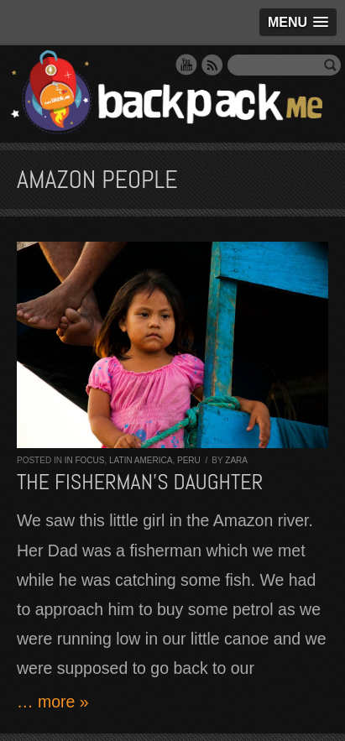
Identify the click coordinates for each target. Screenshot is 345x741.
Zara (236, 460)
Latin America (140, 460)
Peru (189, 460)
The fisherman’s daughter (140, 482)
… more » (53, 701)
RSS (212, 65)
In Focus (85, 460)
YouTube (186, 65)
